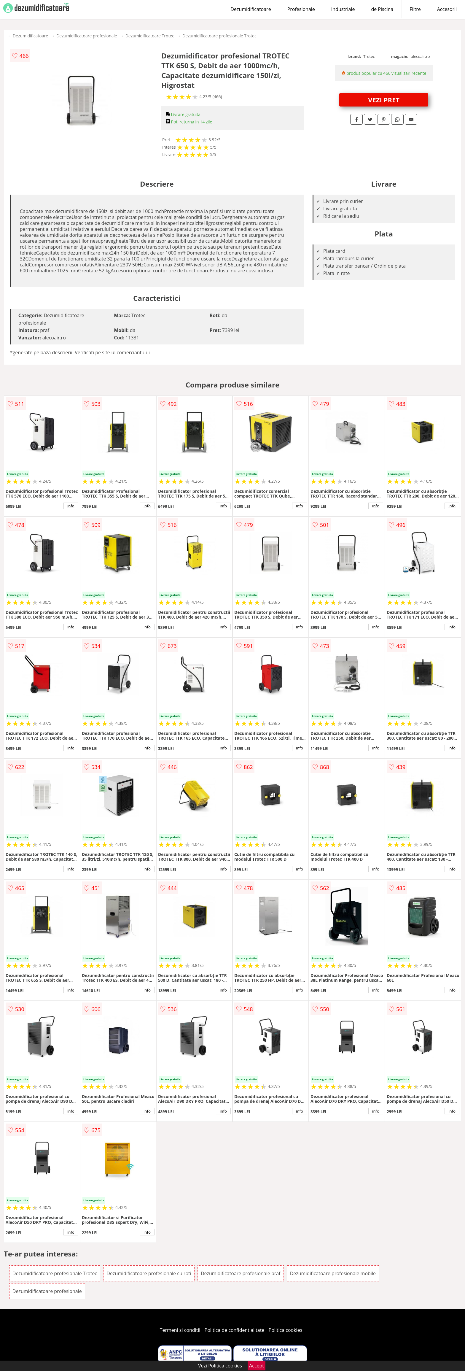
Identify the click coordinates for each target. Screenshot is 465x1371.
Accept (256, 1365)
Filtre (415, 9)
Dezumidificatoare (250, 9)
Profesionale (301, 9)
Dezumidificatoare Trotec (149, 36)
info (70, 506)
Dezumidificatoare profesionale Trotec (219, 36)
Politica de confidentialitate (235, 1330)
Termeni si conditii (180, 1330)
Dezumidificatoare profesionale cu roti (148, 1273)
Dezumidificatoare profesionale (86, 36)
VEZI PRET (383, 99)
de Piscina (382, 9)
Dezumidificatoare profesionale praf (241, 1273)
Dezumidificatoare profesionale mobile (333, 1273)
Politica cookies (285, 1330)
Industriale (343, 9)
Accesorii (447, 9)
